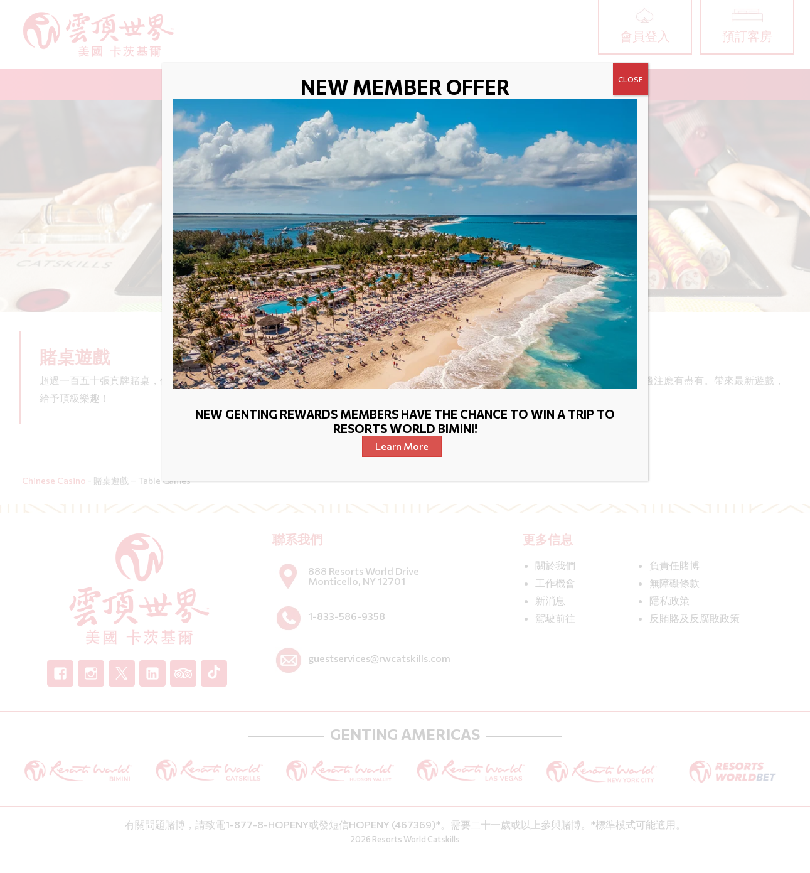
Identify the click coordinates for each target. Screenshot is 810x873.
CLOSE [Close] (630, 79)
